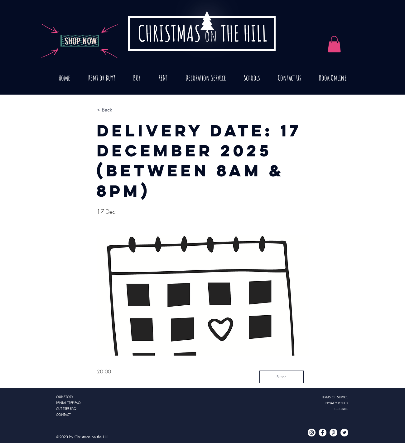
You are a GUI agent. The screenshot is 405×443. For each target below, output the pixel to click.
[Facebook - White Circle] (322, 432)
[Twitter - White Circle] (344, 432)
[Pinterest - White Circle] (333, 432)
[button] (117, 110)
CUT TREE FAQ (66, 408)
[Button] (281, 377)
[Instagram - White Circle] (312, 432)
